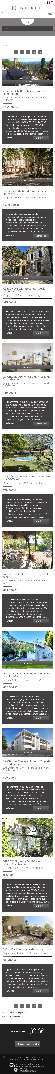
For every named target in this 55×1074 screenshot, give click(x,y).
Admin (43, 1059)
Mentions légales (14, 1059)
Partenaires (36, 1059)
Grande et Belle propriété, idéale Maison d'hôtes (24, 290)
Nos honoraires (26, 1059)
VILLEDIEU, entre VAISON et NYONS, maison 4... (22, 863)
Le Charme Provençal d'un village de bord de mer (26, 378)
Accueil (5, 45)
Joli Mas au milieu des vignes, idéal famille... (25, 575)
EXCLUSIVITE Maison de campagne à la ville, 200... (27, 675)
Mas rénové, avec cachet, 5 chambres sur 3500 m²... (27, 478)
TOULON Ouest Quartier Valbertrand (27, 949)
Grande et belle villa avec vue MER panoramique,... (25, 92)
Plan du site (47, 1057)
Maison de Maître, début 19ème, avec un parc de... (27, 192)
